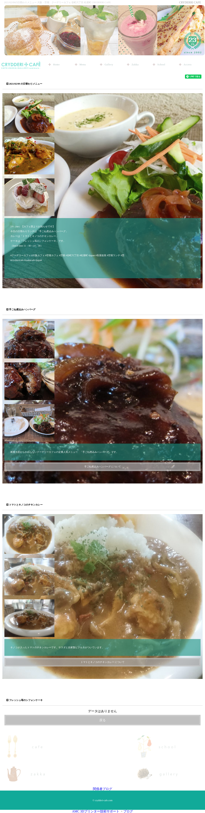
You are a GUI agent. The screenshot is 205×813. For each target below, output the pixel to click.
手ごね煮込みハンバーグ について (102, 466)
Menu (82, 64)
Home (56, 64)
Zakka (135, 64)
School (161, 64)
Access (188, 64)
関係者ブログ (102, 789)
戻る (102, 720)
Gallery (109, 64)
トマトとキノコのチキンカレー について (103, 662)
